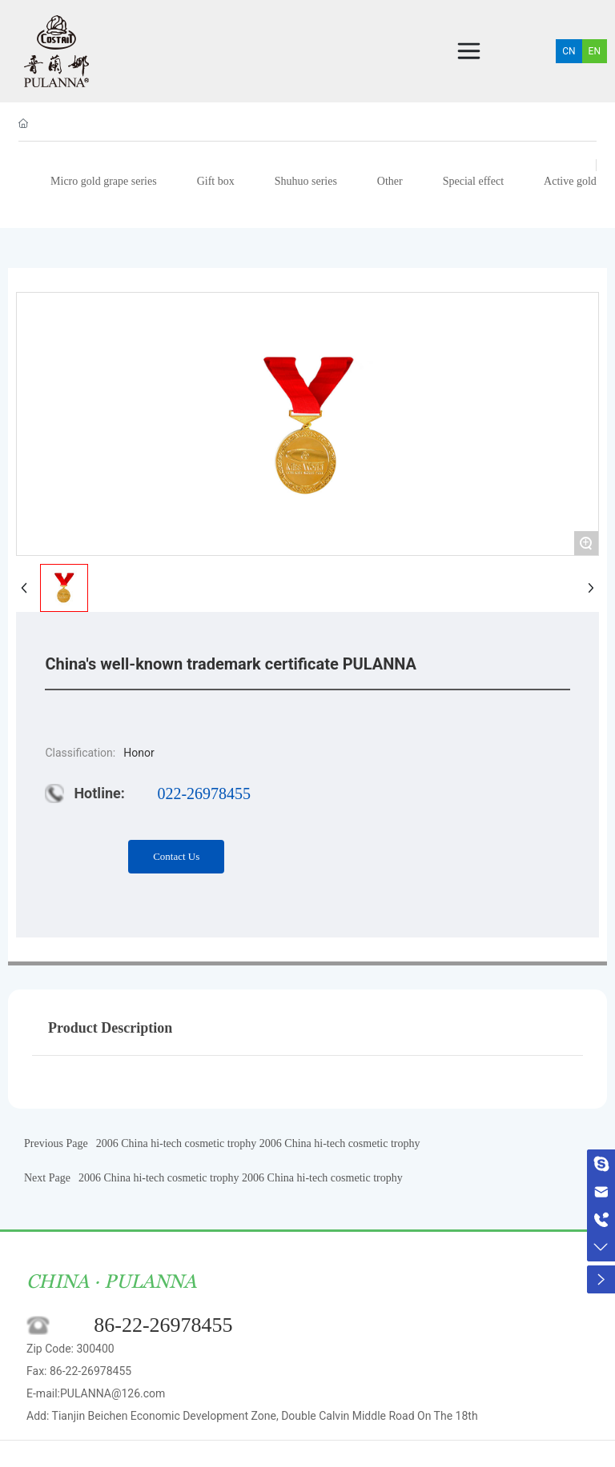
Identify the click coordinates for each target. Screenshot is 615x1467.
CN (568, 51)
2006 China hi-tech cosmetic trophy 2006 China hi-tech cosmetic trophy (258, 1143)
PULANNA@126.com (112, 1393)
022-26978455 (204, 793)
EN (595, 51)
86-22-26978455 (163, 1325)
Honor (138, 752)
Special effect (473, 181)
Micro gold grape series (103, 181)
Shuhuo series (306, 181)
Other (390, 181)
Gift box (216, 181)
